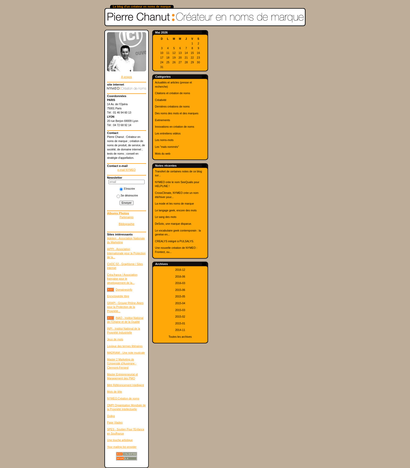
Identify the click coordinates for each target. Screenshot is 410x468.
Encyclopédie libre (118, 296)
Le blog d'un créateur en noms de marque (142, 6)
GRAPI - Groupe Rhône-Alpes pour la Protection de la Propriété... (125, 307)
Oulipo (111, 416)
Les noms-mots (164, 140)
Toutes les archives (180, 336)
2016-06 (180, 276)
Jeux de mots (115, 339)
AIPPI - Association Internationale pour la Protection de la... (126, 253)
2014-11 (180, 330)
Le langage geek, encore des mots (175, 210)
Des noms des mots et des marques (176, 113)
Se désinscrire (127, 195)
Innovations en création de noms (174, 126)
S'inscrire (127, 188)
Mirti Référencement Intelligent (125, 385)
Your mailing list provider (121, 447)
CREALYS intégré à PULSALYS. (174, 241)
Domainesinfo (124, 289)
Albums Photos (118, 213)
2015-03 (180, 310)
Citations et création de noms (172, 93)
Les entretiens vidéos (167, 133)
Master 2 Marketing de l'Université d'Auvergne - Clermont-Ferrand (121, 363)
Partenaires (126, 217)
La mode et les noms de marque (174, 203)
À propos (126, 77)
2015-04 (180, 303)
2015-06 (180, 290)
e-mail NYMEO (126, 169)
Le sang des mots (165, 217)
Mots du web (162, 153)
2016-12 (180, 269)
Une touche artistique (120, 440)
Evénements (162, 120)
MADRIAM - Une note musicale (126, 352)
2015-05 (180, 296)
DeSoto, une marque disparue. (173, 223)
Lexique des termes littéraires (125, 346)
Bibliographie (126, 224)
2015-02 (180, 316)
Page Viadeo (114, 422)
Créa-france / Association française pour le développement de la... (122, 278)
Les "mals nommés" (167, 146)
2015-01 (180, 323)
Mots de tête (114, 391)
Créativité (160, 100)
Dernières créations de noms (172, 106)
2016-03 (180, 283)
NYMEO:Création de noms (123, 398)
